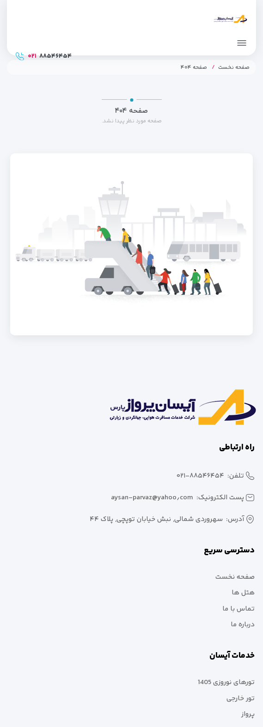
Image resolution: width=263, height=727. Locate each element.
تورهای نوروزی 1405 (226, 682)
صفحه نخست (234, 67)
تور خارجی (240, 698)
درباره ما (243, 624)
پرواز (248, 714)
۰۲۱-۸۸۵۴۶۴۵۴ (200, 476)
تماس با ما (238, 609)
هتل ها (243, 593)
